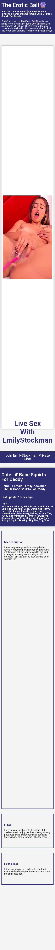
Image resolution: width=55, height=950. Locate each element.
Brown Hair (36, 506)
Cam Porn (17, 508)
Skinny (39, 518)
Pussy (4, 515)
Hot (3, 511)
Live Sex (26, 511)
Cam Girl (6, 508)
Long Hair (37, 511)
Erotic (34, 508)
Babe (26, 506)
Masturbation (8, 513)
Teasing (23, 520)
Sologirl (5, 520)
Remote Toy (33, 515)
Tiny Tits (33, 520)
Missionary (23, 513)
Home (5, 486)
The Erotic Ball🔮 (24, 5)
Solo (46, 518)
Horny (46, 508)
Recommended (17, 515)
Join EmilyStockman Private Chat (27, 457)
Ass (20, 506)
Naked (33, 513)
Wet (46, 520)
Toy (41, 520)
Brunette (48, 506)
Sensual (5, 518)
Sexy (22, 518)
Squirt (14, 520)
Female (17, 486)
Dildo (26, 508)
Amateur (6, 506)
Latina (16, 511)
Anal (14, 506)
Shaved (30, 518)
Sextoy (15, 518)
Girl (40, 508)
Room (44, 515)
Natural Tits (45, 513)
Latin (9, 511)
